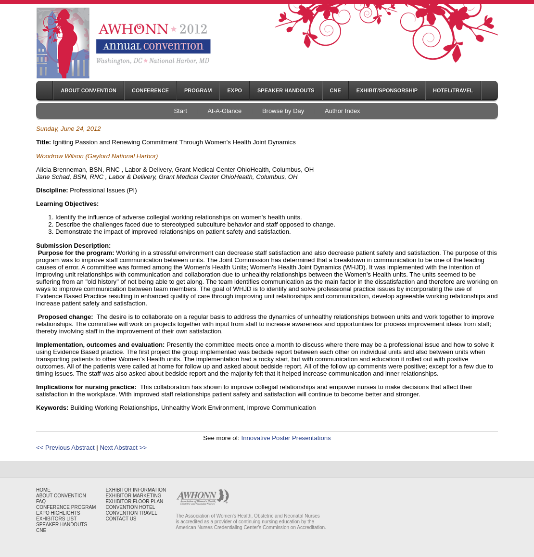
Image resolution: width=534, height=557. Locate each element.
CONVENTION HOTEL (130, 507)
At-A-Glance (224, 110)
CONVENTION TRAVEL (131, 513)
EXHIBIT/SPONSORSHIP (387, 90)
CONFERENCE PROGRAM (66, 507)
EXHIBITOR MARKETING (133, 495)
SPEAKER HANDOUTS (286, 90)
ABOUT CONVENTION (88, 90)
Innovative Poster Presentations (286, 438)
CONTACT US (120, 518)
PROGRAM (198, 90)
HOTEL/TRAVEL (453, 90)
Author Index (342, 110)
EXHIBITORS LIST (56, 518)
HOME (43, 490)
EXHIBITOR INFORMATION (135, 490)
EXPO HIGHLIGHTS (58, 513)
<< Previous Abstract (65, 447)
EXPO (234, 90)
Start (180, 110)
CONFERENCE (150, 90)
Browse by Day (283, 110)
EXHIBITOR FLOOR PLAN (134, 501)
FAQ (41, 501)
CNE (335, 90)
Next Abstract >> (123, 447)
